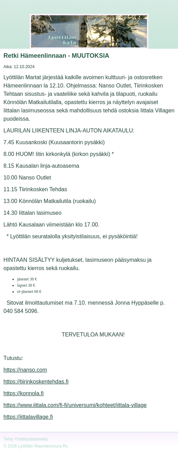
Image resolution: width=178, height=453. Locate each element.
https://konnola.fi (23, 393)
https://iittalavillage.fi (28, 417)
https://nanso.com (25, 370)
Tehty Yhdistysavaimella (25, 439)
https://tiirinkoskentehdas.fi (36, 382)
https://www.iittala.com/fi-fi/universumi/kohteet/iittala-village (75, 405)
